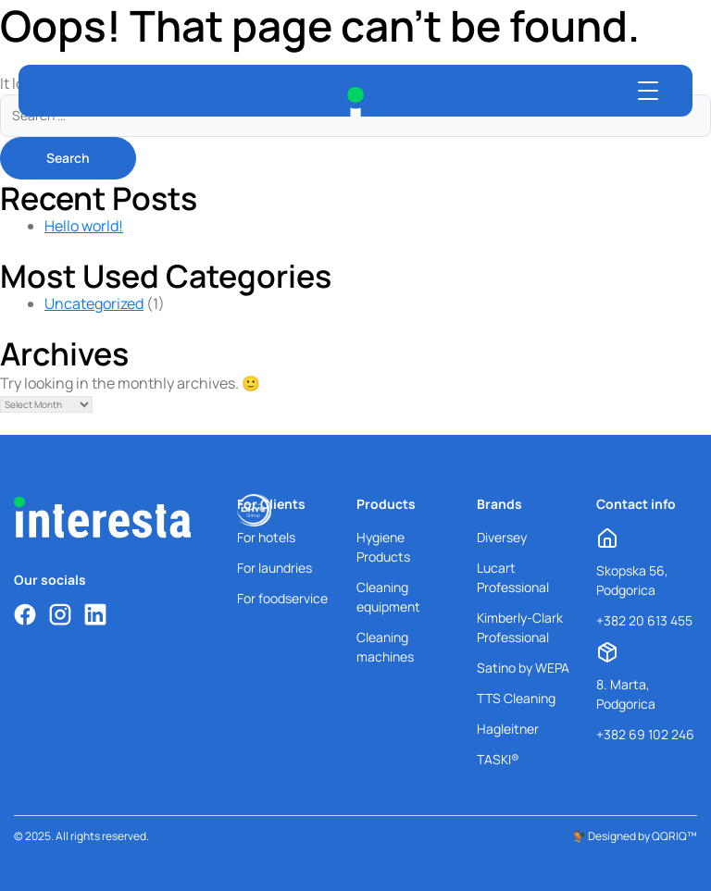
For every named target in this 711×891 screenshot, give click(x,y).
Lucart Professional (513, 577)
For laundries (274, 567)
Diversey (502, 537)
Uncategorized (93, 303)
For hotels (266, 537)
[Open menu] (648, 90)
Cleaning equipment (388, 596)
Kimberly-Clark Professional (520, 627)
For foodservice (282, 598)
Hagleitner (508, 728)
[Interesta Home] (355, 102)
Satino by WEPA (523, 667)
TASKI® (498, 759)
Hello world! (83, 226)
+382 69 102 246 (645, 734)
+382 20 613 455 (644, 620)
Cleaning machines (385, 646)
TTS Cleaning (516, 698)
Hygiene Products (383, 546)
